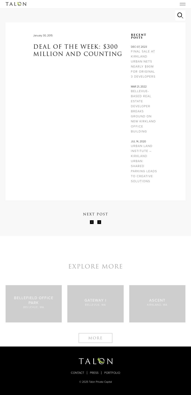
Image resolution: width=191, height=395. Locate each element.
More (95, 340)
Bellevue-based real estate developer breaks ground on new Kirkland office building (143, 111)
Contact (77, 372)
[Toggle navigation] (182, 4)
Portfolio (112, 372)
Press (94, 372)
